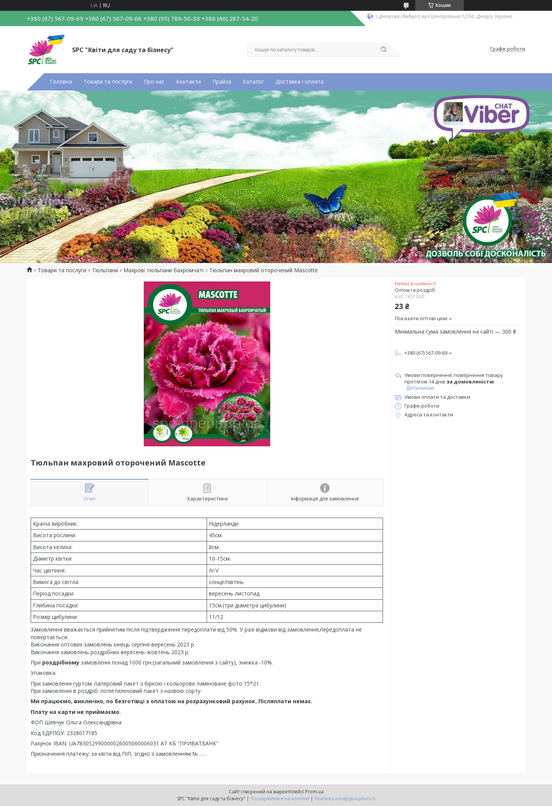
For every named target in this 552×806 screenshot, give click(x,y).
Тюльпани (105, 270)
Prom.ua (314, 791)
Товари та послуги (108, 81)
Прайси (221, 81)
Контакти (188, 81)
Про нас (154, 81)
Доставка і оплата (300, 81)
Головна (61, 81)
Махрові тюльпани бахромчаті (163, 270)
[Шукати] (383, 50)
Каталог (253, 81)
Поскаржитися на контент (279, 798)
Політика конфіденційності (344, 798)
